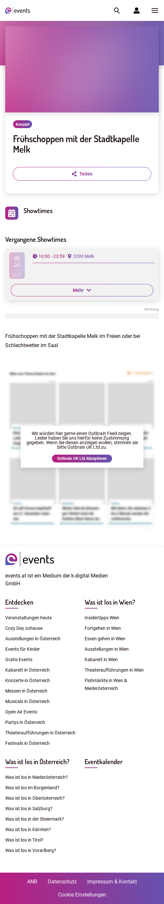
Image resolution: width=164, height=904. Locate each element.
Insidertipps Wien (102, 617)
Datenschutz (62, 882)
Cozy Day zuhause (23, 628)
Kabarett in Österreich (27, 670)
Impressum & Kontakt (112, 882)
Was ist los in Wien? (110, 602)
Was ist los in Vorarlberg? (30, 850)
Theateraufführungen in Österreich (40, 732)
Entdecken (19, 602)
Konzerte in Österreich (27, 680)
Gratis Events (18, 659)
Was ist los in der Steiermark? (34, 819)
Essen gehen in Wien (105, 638)
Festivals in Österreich (27, 743)
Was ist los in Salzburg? (29, 808)
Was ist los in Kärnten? (28, 829)
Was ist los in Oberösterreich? (35, 798)
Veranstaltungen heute (28, 617)
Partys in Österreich (25, 722)
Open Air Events (21, 711)
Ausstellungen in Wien (107, 649)
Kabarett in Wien (101, 659)
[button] (116, 10)
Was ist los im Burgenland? (32, 787)
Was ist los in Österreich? (37, 761)
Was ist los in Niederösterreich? (36, 777)
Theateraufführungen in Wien (114, 670)
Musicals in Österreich (27, 701)
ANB (32, 882)
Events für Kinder (22, 649)
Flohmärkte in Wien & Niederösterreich (106, 684)
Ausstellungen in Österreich (32, 638)
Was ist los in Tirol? (24, 840)
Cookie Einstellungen (82, 895)
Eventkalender (104, 761)
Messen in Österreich (26, 691)
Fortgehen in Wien (103, 628)
